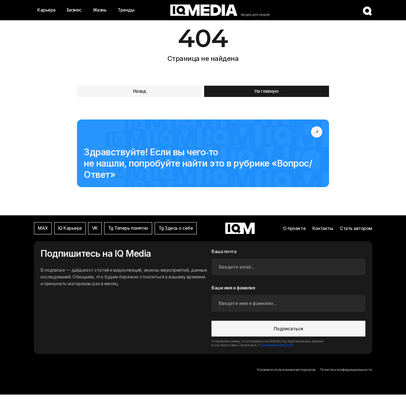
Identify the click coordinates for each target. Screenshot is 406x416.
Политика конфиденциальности (346, 370)
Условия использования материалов (286, 370)
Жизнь (100, 10)
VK (95, 228)
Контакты (322, 228)
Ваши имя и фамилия (233, 288)
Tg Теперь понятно (128, 228)
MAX (43, 228)
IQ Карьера (70, 228)
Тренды (126, 10)
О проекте (294, 228)
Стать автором (356, 228)
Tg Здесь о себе (175, 228)
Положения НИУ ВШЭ (277, 345)
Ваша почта (223, 251)
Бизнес (74, 10)
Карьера (46, 10)
